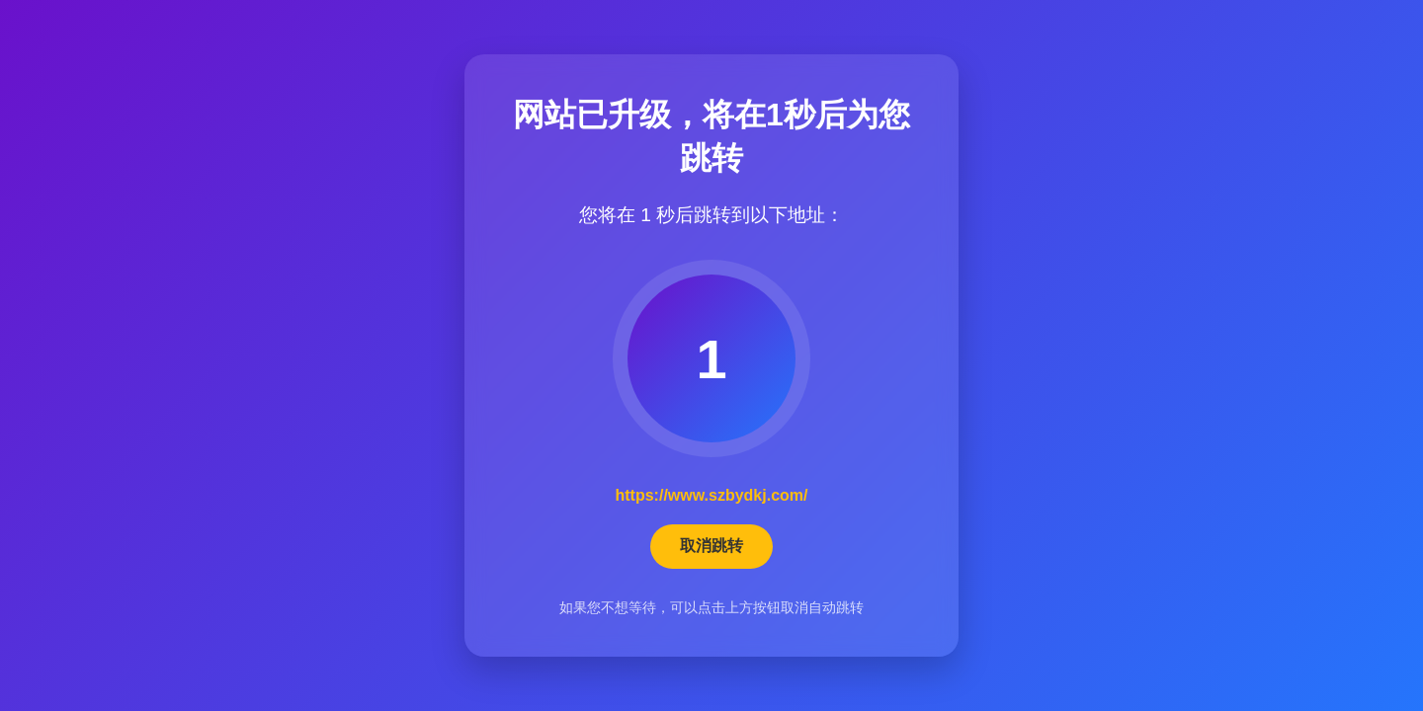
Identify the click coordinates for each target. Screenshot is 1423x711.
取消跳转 (711, 545)
